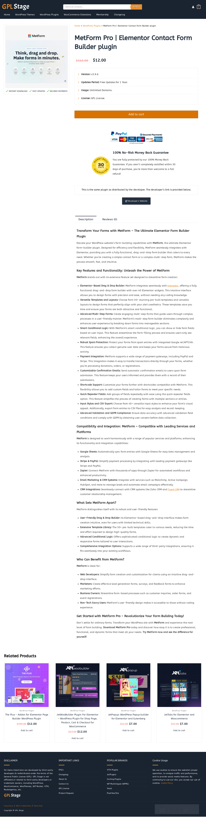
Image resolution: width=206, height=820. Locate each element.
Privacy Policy (9, 809)
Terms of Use (43, 809)
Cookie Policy (167, 786)
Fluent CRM (174, 493)
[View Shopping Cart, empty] (198, 7)
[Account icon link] (193, 7)
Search (136, 7)
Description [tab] (87, 223)
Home (77, 26)
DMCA (19, 809)
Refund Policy (30, 809)
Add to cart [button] (26, 733)
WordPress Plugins (92, 26)
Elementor (173, 289)
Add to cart (136, 115)
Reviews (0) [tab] (113, 223)
